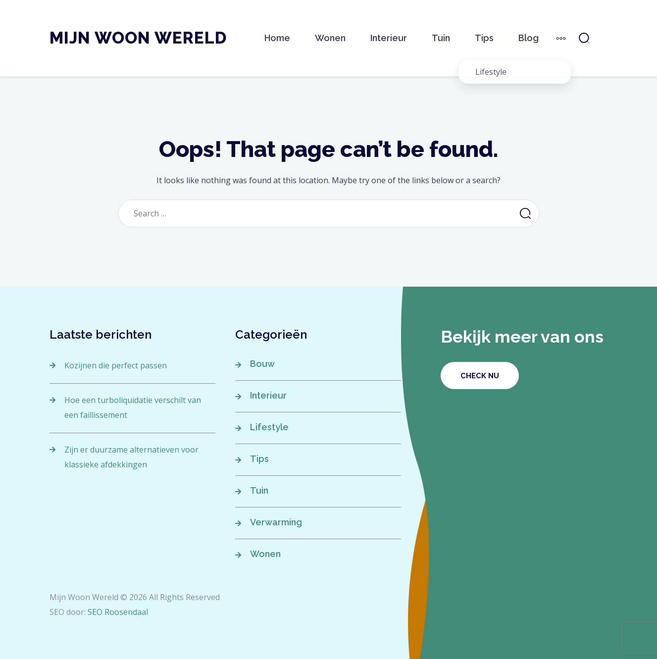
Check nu (479, 375)
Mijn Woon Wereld (138, 38)
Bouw (262, 363)
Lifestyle (269, 427)
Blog (528, 38)
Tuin (441, 38)
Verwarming (276, 522)
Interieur (388, 38)
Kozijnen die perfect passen (115, 365)
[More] (561, 38)
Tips (484, 38)
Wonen (330, 38)
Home (277, 38)
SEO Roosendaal (118, 612)
